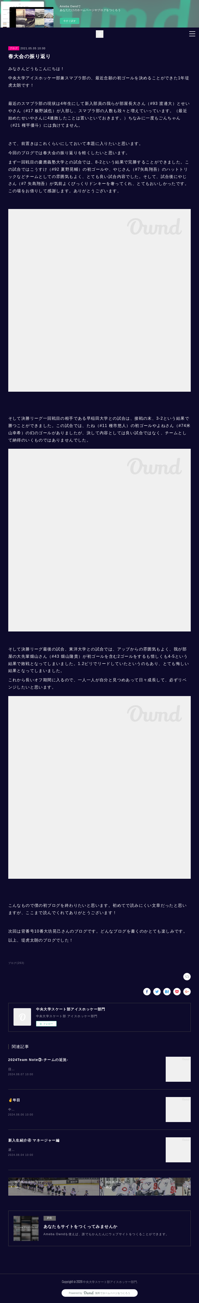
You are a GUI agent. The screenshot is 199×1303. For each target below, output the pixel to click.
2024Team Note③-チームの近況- (38, 1060)
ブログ (14, 48)
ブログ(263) (16, 963)
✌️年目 (14, 1100)
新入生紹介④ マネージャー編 (34, 1141)
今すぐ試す (69, 21)
